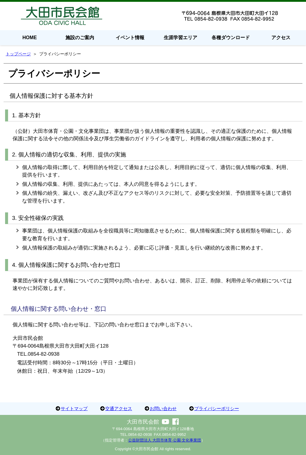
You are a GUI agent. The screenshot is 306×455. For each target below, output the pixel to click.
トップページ (18, 53)
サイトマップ (74, 408)
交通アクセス (118, 408)
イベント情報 (130, 37)
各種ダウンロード (231, 37)
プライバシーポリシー (216, 408)
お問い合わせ (163, 408)
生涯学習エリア (180, 37)
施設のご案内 (79, 37)
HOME (29, 37)
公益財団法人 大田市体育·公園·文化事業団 (164, 440)
